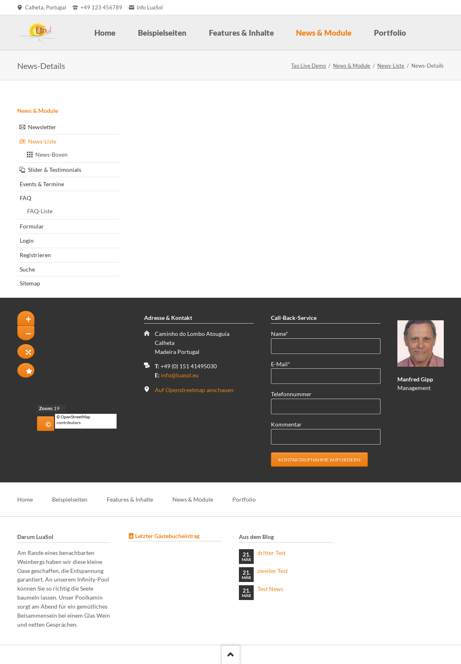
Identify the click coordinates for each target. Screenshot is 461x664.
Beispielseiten (69, 499)
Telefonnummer (291, 393)
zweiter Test (272, 570)
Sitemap (30, 283)
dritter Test (271, 552)
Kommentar (286, 424)
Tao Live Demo (308, 65)
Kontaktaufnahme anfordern (319, 459)
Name (284, 333)
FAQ (25, 197)
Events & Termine (42, 183)
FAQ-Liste (40, 211)
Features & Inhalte (130, 499)
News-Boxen (51, 154)
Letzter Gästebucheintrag (167, 535)
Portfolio (244, 499)
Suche (27, 269)
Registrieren (35, 254)
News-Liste (390, 65)
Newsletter (42, 126)
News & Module (351, 65)
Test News (270, 588)
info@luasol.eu (180, 375)
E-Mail (284, 363)
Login (27, 240)
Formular (32, 226)
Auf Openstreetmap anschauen (194, 389)
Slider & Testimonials (54, 169)
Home (25, 499)
